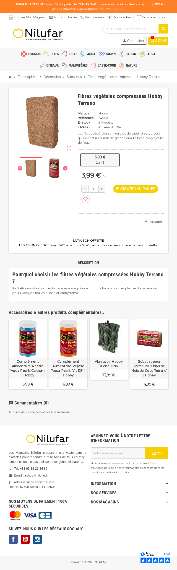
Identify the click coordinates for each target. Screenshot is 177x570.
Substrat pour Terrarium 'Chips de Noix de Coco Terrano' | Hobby (149, 368)
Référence (86, 118)
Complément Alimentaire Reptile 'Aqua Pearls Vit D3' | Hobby (68, 368)
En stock (84, 122)
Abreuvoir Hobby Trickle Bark (109, 364)
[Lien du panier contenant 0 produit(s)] (158, 41)
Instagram (37, 539)
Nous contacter (65, 17)
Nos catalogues (153, 17)
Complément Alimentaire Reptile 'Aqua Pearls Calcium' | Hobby (27, 368)
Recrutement (95, 17)
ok (156, 453)
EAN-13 (83, 127)
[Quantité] (93, 188)
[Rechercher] (135, 29)
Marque (83, 113)
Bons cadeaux (123, 17)
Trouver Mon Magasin (30, 17)
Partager (153, 221)
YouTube (25, 539)
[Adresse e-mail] (118, 453)
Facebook (13, 539)
